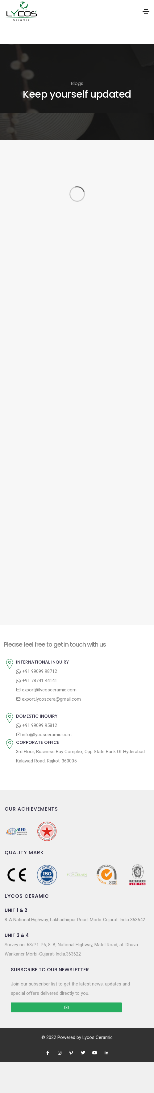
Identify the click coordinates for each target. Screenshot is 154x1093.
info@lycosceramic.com (44, 734)
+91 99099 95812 (36, 725)
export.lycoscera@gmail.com (48, 699)
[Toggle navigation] (146, 11)
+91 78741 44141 (36, 680)
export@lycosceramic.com (46, 690)
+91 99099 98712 (36, 671)
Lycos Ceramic (97, 1037)
